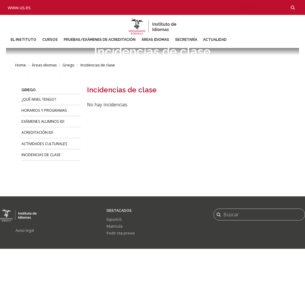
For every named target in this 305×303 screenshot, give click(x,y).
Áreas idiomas (155, 39)
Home (20, 119)
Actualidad (215, 39)
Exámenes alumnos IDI (42, 175)
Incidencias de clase (41, 208)
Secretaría (186, 39)
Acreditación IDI (37, 186)
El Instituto (23, 39)
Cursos (50, 39)
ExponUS (114, 273)
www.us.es (19, 7)
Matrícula (114, 280)
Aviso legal (24, 284)
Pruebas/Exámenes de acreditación (100, 39)
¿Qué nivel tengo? (38, 153)
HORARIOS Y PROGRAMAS (44, 164)
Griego (68, 119)
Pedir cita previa (121, 287)
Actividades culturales (44, 197)
